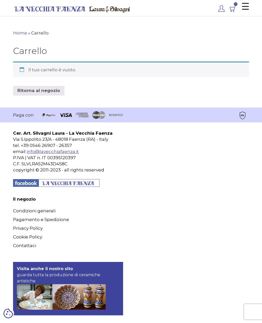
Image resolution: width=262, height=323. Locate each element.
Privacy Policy (28, 228)
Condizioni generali (34, 210)
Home (20, 33)
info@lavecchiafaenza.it (53, 151)
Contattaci (24, 245)
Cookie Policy (27, 236)
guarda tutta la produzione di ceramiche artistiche (61, 288)
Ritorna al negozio (38, 90)
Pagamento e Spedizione (41, 219)
